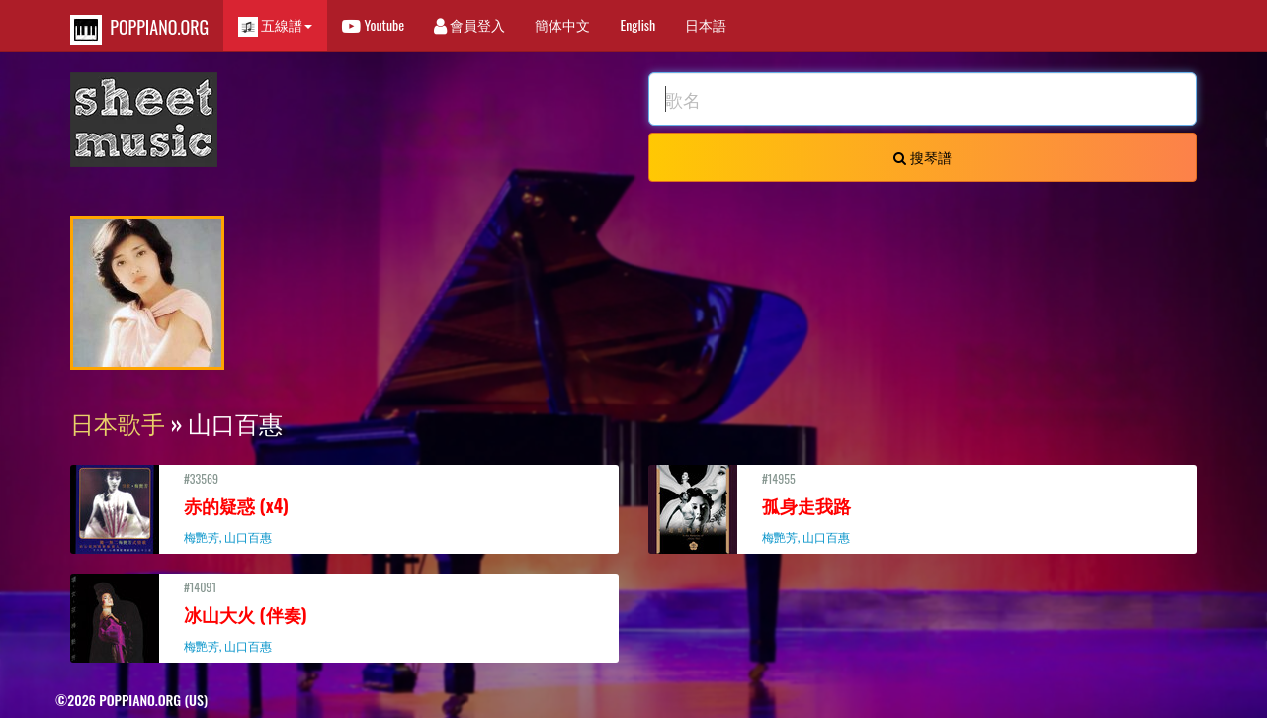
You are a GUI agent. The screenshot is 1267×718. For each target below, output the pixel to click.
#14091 (344, 616)
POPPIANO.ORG (139, 29)
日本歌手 (117, 422)
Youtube (373, 24)
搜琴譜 (922, 156)
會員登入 (469, 24)
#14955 (922, 507)
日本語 (705, 24)
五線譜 (275, 25)
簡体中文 (562, 24)
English (637, 24)
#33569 (344, 507)
